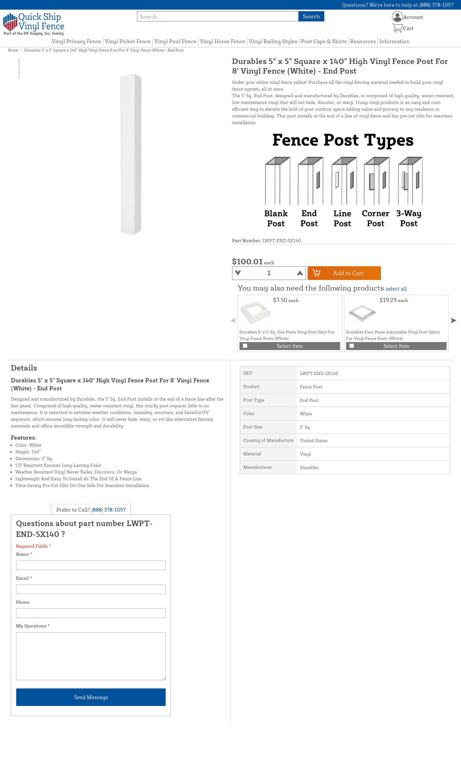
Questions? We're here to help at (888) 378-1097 (398, 5)
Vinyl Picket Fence (128, 41)
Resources (363, 41)
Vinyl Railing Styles (273, 41)
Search (311, 16)
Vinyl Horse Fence (222, 41)
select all (396, 288)
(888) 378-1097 (108, 510)
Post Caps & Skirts (324, 41)
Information (394, 41)
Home (13, 50)
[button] (454, 320)
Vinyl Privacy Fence (76, 41)
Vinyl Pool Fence (175, 41)
